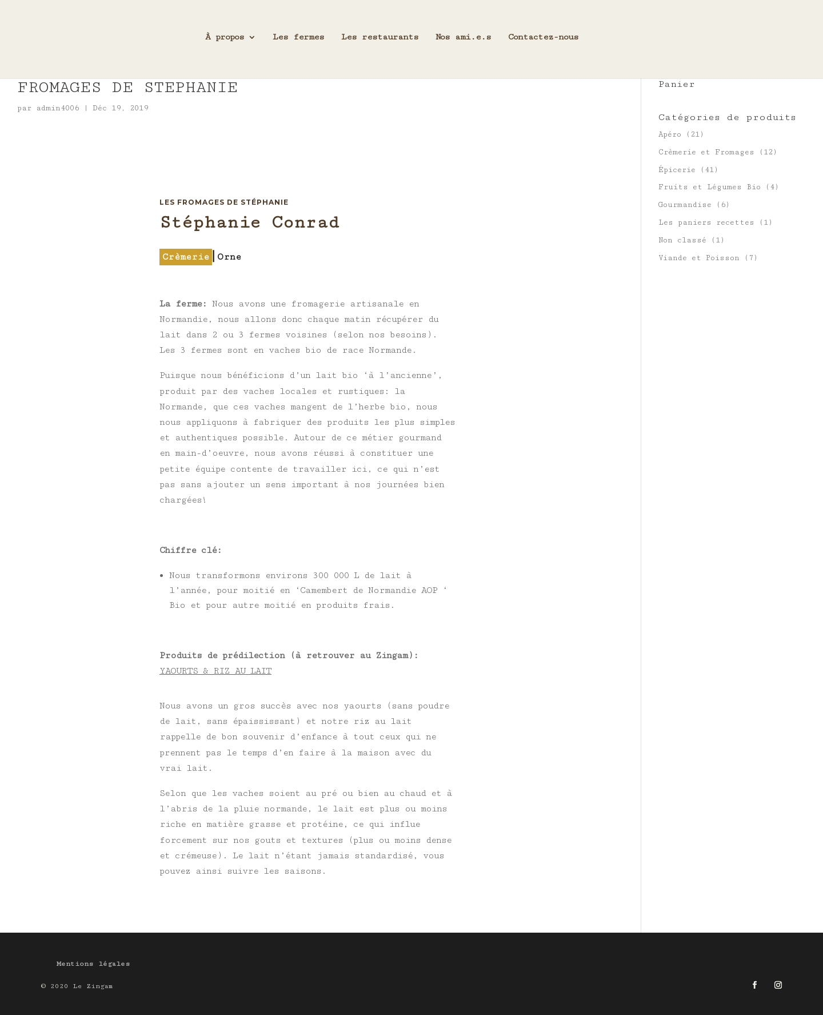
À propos (224, 41)
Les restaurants (379, 41)
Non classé (682, 240)
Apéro (669, 134)
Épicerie (677, 169)
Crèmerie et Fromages (706, 152)
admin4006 (57, 108)
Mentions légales (93, 964)
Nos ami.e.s (463, 41)
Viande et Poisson (699, 257)
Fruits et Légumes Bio (709, 187)
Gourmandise (685, 204)
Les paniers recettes (706, 222)
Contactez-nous (543, 41)
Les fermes (298, 41)
